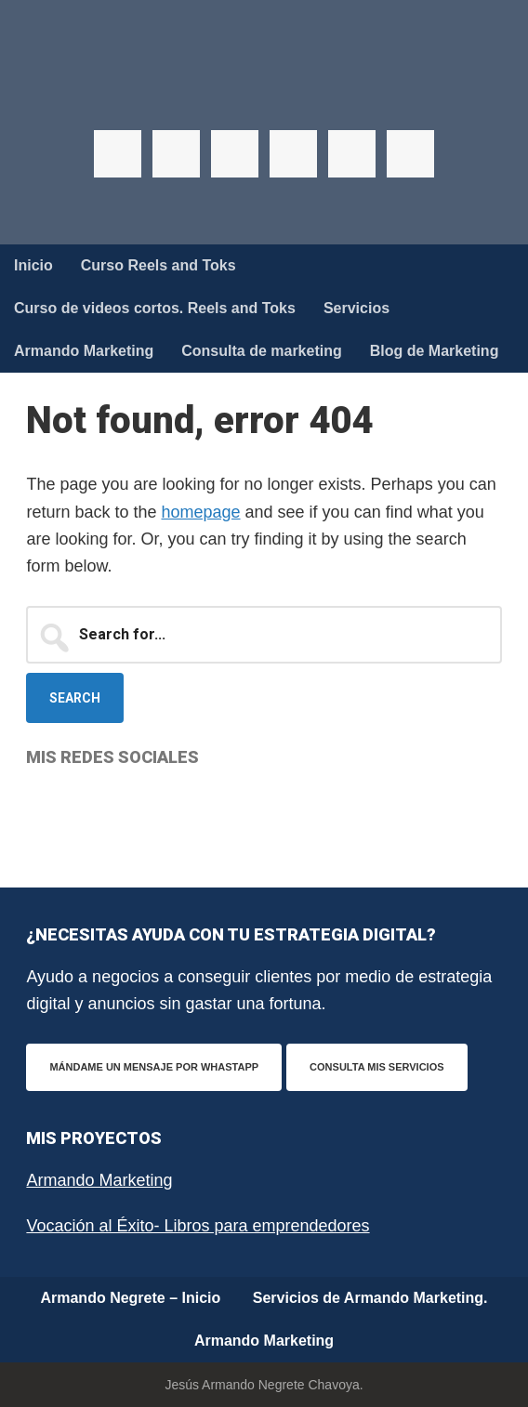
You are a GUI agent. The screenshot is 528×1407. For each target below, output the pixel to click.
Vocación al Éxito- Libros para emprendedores (197, 1225)
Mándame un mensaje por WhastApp (153, 1066)
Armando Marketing (99, 1180)
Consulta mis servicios (376, 1066)
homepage (200, 512)
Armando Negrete (264, 93)
